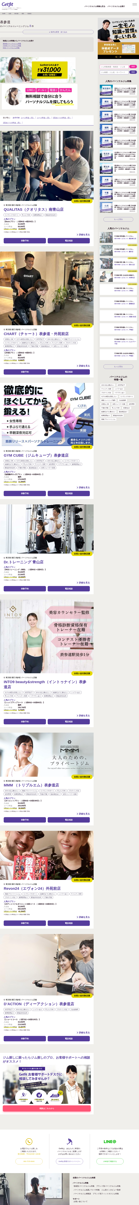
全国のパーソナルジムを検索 (84, 1157)
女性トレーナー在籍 (119, 405)
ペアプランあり (120, 393)
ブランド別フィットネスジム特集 (106, 1171)
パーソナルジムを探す (116, 6)
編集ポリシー (79, 1185)
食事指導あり (105, 416)
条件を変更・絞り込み (78, 33)
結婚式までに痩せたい (108, 412)
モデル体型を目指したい (109, 397)
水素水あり (126, 409)
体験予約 (25, 207)
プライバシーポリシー (96, 1189)
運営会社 (110, 1189)
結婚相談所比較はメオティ (84, 1196)
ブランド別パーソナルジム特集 (108, 1164)
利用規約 (118, 1185)
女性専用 (131, 405)
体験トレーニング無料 (108, 401)
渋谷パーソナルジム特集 (12, 50)
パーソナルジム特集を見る (94, 6)
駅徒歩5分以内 (117, 416)
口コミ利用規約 (80, 1189)
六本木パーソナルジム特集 (13, 47)
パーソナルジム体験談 (82, 1171)
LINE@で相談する (110, 1140)
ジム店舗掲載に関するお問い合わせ (100, 1185)
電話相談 (69, 207)
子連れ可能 (104, 409)
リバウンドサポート (126, 397)
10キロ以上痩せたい (107, 386)
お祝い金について (81, 1178)
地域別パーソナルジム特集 (84, 1164)
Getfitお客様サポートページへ (69, 1140)
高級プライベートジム (108, 420)
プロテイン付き (106, 393)
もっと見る (118, 220)
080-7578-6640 (29, 1140)
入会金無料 (122, 401)
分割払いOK (105, 405)
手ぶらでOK (116, 409)
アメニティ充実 (106, 390)
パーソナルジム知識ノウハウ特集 (87, 1167)
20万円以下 (121, 386)
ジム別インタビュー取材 (111, 1167)
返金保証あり (123, 412)
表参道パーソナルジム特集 (13, 45)
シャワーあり (119, 390)
